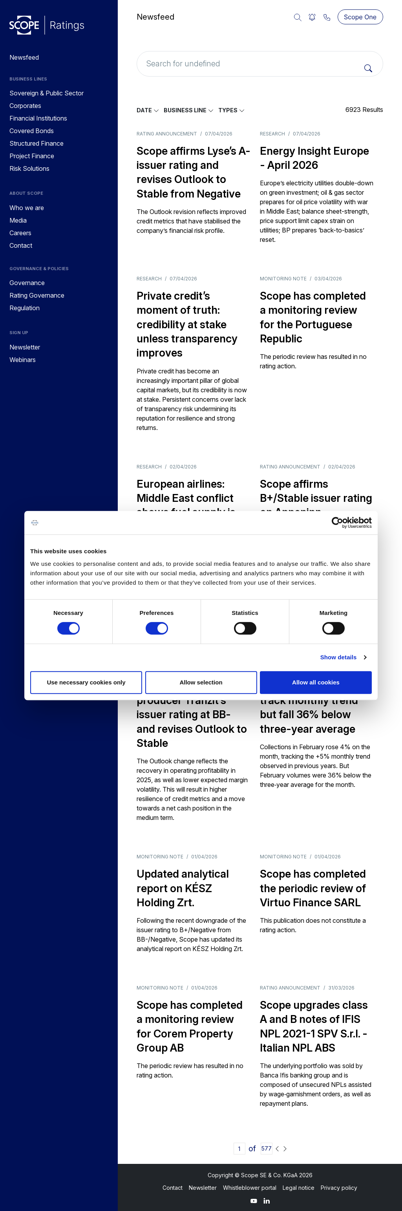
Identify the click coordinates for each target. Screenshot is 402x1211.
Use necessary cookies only (86, 682)
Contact (173, 1187)
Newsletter (203, 1187)
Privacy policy (339, 1187)
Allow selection (200, 682)
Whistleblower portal (249, 1187)
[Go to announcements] (46, 25)
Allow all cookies (316, 682)
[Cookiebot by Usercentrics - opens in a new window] (337, 523)
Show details (338, 657)
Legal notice (298, 1187)
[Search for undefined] (260, 64)
